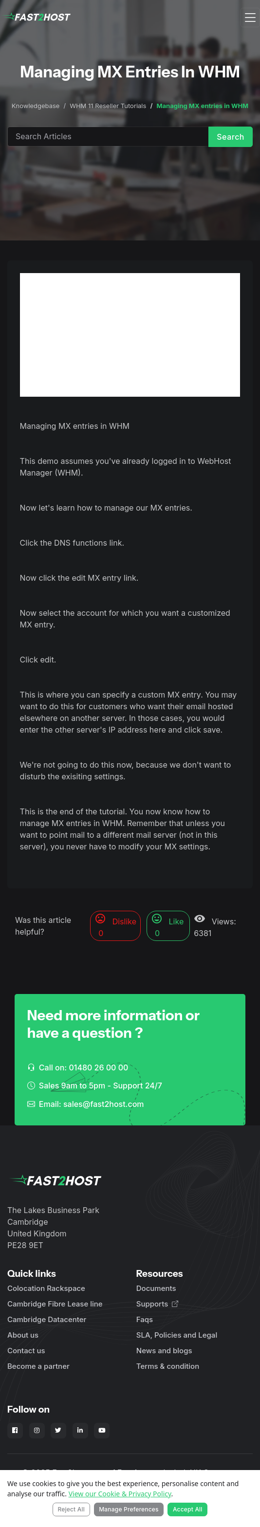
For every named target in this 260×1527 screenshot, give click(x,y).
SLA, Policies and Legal (176, 1335)
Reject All (71, 1509)
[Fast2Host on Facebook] (15, 1430)
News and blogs (164, 1350)
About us (22, 1335)
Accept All (188, 1509)
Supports (157, 1303)
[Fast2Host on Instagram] (37, 1430)
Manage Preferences (129, 1509)
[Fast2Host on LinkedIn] (80, 1430)
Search (230, 137)
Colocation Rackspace (46, 1288)
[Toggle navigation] (250, 18)
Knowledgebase (36, 106)
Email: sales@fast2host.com (85, 1104)
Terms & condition (167, 1366)
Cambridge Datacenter (46, 1319)
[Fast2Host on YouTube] (102, 1430)
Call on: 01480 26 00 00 (78, 1067)
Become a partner (38, 1366)
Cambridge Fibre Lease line (55, 1303)
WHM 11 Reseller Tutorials (108, 106)
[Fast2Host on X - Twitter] (58, 1430)
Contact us (26, 1350)
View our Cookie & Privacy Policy (120, 1493)
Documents (156, 1288)
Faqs (144, 1319)
